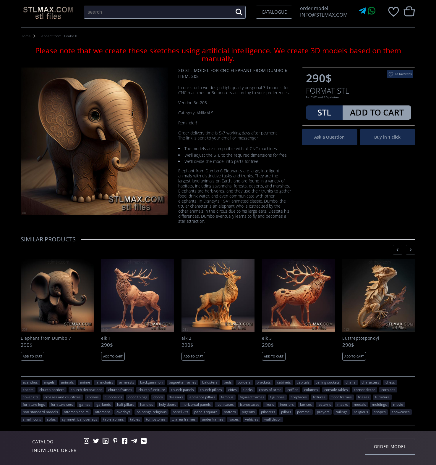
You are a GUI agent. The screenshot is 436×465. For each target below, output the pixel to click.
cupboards (113, 397)
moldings (379, 404)
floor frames (341, 397)
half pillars (125, 404)
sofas (51, 419)
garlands (103, 404)
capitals (303, 382)
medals (360, 404)
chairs (351, 382)
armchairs (104, 382)
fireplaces (299, 397)
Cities (232, 389)
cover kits (30, 397)
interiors (287, 404)
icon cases (225, 404)
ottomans (103, 411)
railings (341, 411)
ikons (269, 404)
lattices (306, 404)
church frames (120, 389)
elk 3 (267, 338)
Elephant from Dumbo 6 (57, 36)
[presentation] (397, 249)
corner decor (364, 389)
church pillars (211, 389)
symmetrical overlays (79, 419)
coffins (292, 389)
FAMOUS (227, 397)
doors (158, 397)
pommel (304, 411)
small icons (32, 419)
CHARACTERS (370, 382)
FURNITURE (382, 397)
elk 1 (106, 338)
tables (135, 419)
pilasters (268, 411)
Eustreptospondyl (360, 338)
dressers (176, 397)
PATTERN (230, 411)
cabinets (284, 382)
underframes (212, 419)
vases (234, 419)
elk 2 (186, 338)
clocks (248, 389)
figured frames (252, 397)
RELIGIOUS (361, 411)
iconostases (250, 404)
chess (390, 382)
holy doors (167, 404)
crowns (93, 397)
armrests (126, 382)
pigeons (248, 411)
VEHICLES (251, 419)
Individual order (54, 450)
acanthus (30, 382)
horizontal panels (196, 404)
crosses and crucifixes (62, 397)
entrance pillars (202, 397)
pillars (286, 411)
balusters (210, 382)
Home (26, 36)
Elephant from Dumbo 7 (46, 338)
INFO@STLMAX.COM (322, 15)
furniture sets (62, 404)
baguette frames (182, 382)
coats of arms (270, 389)
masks (342, 404)
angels (49, 382)
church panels (182, 389)
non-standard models (40, 411)
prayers (323, 411)
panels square (206, 411)
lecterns (324, 404)
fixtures (319, 397)
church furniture (151, 389)
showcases (401, 411)
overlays (123, 411)
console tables (336, 389)
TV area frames (183, 419)
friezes (363, 397)
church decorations (86, 389)
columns (311, 389)
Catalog (43, 442)
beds (228, 382)
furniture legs (34, 404)
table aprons (113, 419)
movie (398, 404)
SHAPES (380, 411)
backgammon (151, 382)
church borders (51, 389)
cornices (388, 389)
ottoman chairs (76, 411)
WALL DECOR (272, 419)
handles (146, 404)
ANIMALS (67, 382)
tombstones (156, 419)
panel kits (180, 411)
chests (28, 389)
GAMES (84, 404)
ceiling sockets (328, 382)
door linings (138, 397)
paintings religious (152, 411)
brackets (264, 382)
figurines (277, 397)
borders (244, 382)
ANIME (85, 382)
